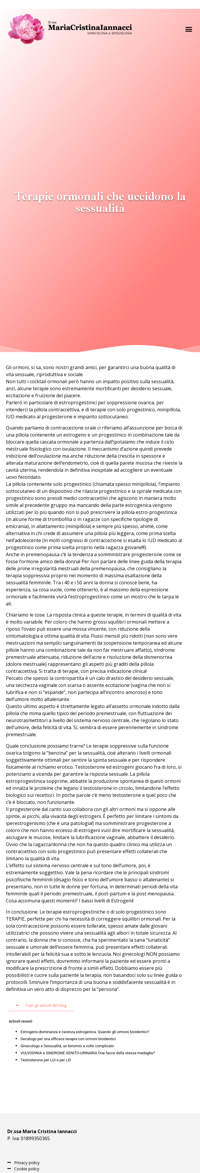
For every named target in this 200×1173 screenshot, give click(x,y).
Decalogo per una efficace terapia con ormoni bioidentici (68, 1039)
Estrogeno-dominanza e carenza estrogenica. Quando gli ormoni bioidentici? (85, 1032)
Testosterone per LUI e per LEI (46, 1060)
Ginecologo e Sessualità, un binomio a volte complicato (67, 1046)
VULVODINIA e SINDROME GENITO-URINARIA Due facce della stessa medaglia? (88, 1053)
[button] (188, 29)
